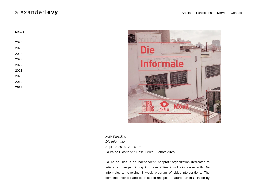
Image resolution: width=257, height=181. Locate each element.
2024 (18, 54)
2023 (18, 59)
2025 (18, 48)
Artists (186, 13)
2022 (18, 65)
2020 (18, 76)
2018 (18, 87)
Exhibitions (204, 13)
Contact (236, 13)
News (221, 13)
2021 (18, 70)
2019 (18, 82)
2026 (18, 42)
